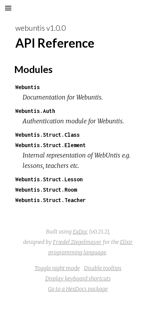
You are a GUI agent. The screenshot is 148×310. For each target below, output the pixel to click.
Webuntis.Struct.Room (46, 189)
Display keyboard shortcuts (78, 278)
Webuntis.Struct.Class (47, 134)
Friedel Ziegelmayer (77, 242)
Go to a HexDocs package (78, 289)
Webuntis (27, 87)
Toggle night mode (57, 268)
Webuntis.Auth (35, 111)
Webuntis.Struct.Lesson (49, 179)
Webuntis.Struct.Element (50, 145)
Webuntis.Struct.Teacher (50, 200)
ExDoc (80, 231)
